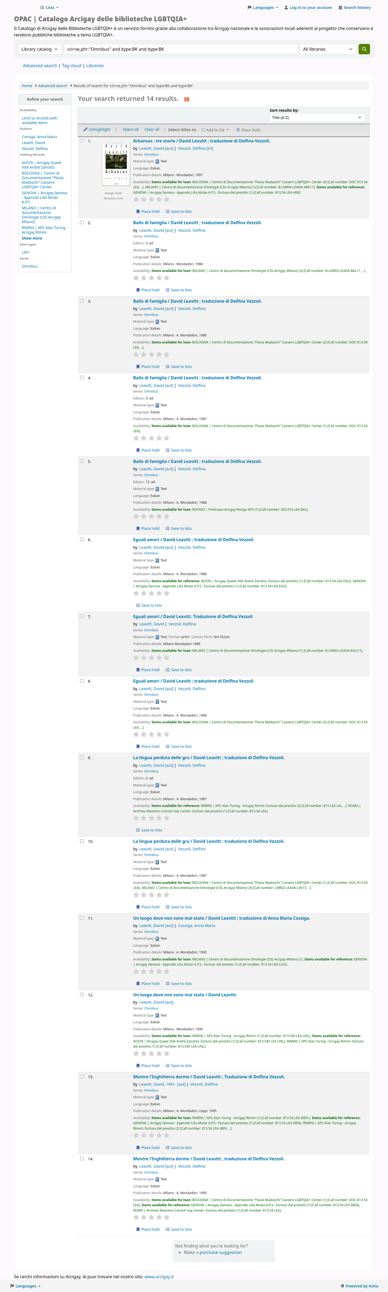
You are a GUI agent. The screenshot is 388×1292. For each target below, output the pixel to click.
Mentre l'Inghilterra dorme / (209, 1076)
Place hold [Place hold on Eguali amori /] (148, 669)
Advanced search (40, 66)
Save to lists (178, 211)
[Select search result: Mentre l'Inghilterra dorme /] (82, 1076)
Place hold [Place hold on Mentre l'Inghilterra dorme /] (148, 1147)
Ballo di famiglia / (197, 222)
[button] (49, 7)
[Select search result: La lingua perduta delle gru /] (82, 757)
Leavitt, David (33, 142)
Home (27, 85)
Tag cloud (71, 66)
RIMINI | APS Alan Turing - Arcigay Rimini (44, 230)
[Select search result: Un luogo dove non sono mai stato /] (82, 918)
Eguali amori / (193, 539)
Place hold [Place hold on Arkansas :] (148, 211)
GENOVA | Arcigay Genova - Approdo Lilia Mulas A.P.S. (44, 197)
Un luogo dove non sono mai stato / (221, 918)
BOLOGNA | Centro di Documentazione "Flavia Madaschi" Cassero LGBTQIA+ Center (43, 180)
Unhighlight (96, 129)
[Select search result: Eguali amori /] (82, 539)
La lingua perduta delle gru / (209, 757)
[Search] (364, 49)
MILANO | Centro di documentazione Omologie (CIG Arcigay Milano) (41, 214)
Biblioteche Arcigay (26, 7)
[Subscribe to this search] (186, 99)
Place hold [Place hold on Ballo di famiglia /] (148, 289)
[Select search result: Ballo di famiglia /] (82, 222)
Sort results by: (284, 110)
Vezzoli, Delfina (35, 148)
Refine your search (45, 99)
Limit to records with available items (39, 120)
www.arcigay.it (159, 1277)
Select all (131, 129)
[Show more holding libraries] (32, 238)
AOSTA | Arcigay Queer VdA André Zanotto (42, 165)
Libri (25, 252)
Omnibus (30, 266)
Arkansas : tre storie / (201, 141)
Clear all (152, 129)
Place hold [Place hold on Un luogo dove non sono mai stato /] (148, 983)
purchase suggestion (221, 1252)
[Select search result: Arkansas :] (82, 140)
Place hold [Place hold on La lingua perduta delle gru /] (148, 906)
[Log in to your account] (308, 7)
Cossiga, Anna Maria (39, 136)
